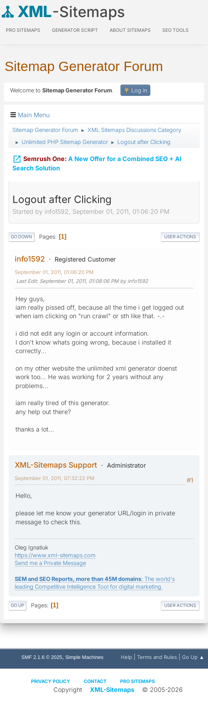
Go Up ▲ (193, 657)
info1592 (30, 258)
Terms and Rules (157, 657)
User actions (180, 236)
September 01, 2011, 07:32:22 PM (55, 478)
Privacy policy (50, 681)
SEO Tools (175, 30)
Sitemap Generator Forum (84, 66)
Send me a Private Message (50, 563)
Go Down (21, 236)
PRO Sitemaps (23, 30)
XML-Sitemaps (112, 689)
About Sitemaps (130, 30)
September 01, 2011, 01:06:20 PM (54, 272)
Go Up (17, 605)
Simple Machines (84, 657)
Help (126, 657)
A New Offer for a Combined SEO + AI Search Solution (97, 163)
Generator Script (75, 30)
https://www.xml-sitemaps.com (55, 555)
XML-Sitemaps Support (56, 465)
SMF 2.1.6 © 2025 (41, 657)
